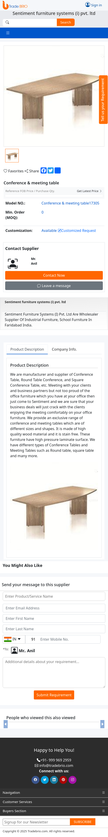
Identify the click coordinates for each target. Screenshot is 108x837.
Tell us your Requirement (102, 99)
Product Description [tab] (27, 349)
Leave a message (54, 285)
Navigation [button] (54, 792)
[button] (6, 724)
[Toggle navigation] (8, 32)
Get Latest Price (89, 191)
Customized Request (77, 230)
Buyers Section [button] (54, 810)
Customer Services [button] (54, 801)
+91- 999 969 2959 (55, 760)
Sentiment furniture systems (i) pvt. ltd (35, 302)
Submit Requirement (54, 694)
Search (64, 22)
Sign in (93, 4)
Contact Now (54, 275)
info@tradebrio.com (56, 765)
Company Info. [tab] (64, 349)
